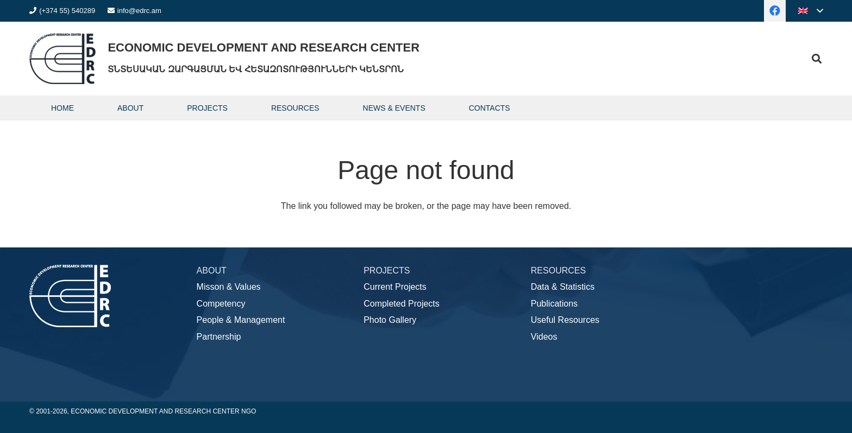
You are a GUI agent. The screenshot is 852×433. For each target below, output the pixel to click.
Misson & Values (229, 286)
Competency (221, 303)
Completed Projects (402, 303)
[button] (810, 11)
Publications (554, 303)
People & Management (241, 319)
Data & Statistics (562, 286)
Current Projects (395, 286)
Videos (544, 336)
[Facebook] (775, 11)
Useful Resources (565, 319)
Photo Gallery (390, 319)
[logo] (62, 58)
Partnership (219, 336)
